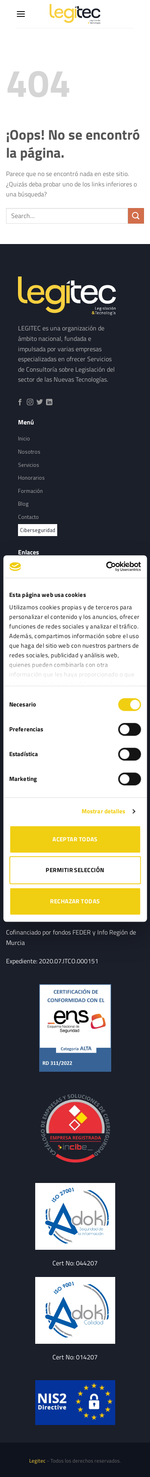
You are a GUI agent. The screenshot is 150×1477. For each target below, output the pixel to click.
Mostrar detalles (104, 811)
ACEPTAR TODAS (75, 839)
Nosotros (29, 452)
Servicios (28, 465)
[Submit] (136, 216)
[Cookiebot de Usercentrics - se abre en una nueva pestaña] (107, 566)
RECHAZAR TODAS (75, 901)
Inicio (24, 438)
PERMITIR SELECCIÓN (75, 870)
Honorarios (31, 478)
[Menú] (21, 14)
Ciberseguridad (37, 530)
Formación (30, 491)
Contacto (28, 517)
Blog (23, 504)
